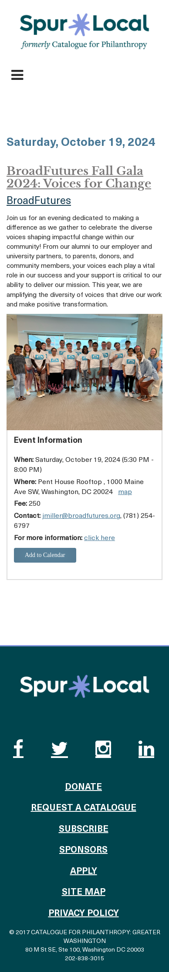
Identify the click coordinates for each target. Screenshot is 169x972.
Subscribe (83, 829)
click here (99, 538)
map (125, 492)
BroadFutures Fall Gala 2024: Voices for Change (79, 177)
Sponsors (83, 850)
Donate (83, 787)
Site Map (83, 892)
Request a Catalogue (83, 808)
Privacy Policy (83, 913)
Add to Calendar (45, 555)
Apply (83, 871)
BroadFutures (39, 201)
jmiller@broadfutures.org (81, 516)
